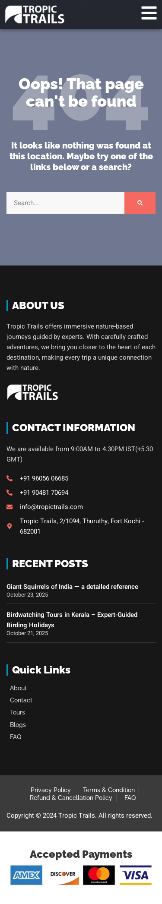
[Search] (140, 203)
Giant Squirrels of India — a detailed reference (72, 586)
